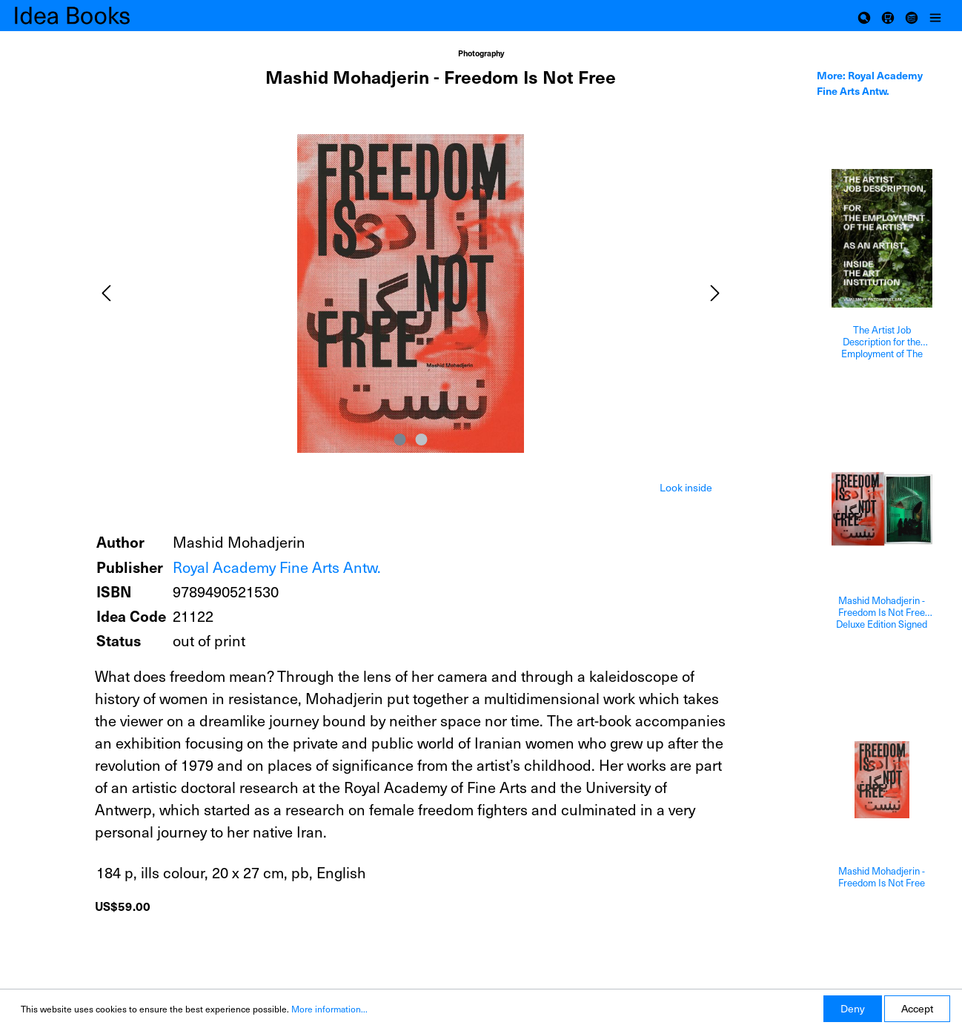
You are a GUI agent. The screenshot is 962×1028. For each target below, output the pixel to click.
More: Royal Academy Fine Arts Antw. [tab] (870, 82)
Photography (481, 53)
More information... (329, 1009)
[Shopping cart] (888, 15)
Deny (852, 1008)
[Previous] (106, 293)
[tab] (686, 486)
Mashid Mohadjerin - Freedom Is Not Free (881, 877)
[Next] (715, 293)
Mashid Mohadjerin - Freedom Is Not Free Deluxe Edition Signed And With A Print (881, 612)
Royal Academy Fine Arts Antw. (277, 567)
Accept (917, 1008)
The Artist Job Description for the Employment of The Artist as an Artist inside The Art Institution (882, 341)
